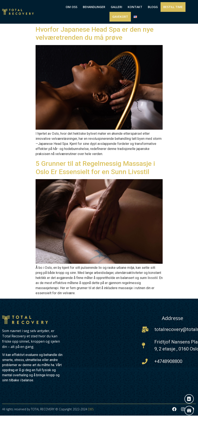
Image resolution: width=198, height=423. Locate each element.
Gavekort (120, 17)
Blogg (153, 7)
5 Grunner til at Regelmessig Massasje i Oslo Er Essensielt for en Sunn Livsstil (95, 167)
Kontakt (135, 7)
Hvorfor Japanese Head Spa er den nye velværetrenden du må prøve (95, 33)
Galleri (116, 7)
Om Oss (71, 7)
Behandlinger (94, 7)
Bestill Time (173, 7)
